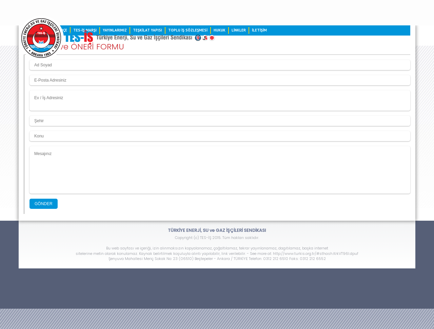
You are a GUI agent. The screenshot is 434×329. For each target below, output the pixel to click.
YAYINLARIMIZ (115, 30)
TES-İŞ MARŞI (85, 30)
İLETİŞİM (259, 30)
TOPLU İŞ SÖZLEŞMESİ (188, 30)
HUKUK (219, 30)
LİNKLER (239, 30)
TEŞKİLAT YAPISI (147, 30)
